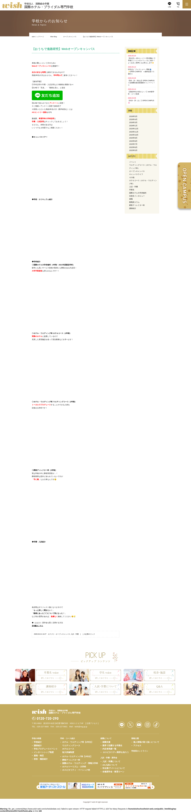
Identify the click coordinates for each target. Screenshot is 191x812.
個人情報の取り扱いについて (146, 742)
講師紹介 (132, 208)
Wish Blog (53, 36)
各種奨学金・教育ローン (113, 772)
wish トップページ (38, 36)
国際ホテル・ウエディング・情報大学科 (80, 763)
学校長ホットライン (139, 751)
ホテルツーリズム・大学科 (74, 766)
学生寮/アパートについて (113, 768)
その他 (131, 177)
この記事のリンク (88, 634)
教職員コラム (134, 202)
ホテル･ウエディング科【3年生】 (77, 756)
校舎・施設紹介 (41, 759)
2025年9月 (133, 138)
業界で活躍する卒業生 (112, 745)
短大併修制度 (68, 752)
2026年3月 (133, 122)
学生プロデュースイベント (46, 749)
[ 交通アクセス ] (92, 723)
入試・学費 (75, 634)
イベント (132, 162)
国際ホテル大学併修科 (137, 193)
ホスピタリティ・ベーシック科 (76, 770)
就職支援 (106, 742)
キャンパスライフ (136, 174)
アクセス (137, 745)
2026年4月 (133, 119)
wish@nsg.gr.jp (81, 727)
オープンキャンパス (69, 36)
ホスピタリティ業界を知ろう (116, 752)
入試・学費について (111, 761)
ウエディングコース (71, 745)
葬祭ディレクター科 (137, 205)
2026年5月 (133, 116)
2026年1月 (133, 126)
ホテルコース (68, 749)
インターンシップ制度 (44, 752)
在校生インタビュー (137, 196)
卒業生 (131, 190)
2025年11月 (133, 132)
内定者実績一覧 (109, 749)
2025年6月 (133, 147)
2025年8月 (133, 141)
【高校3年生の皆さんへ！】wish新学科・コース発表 (141, 91)
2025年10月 (133, 135)
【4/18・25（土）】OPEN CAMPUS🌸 (141, 100)
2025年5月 (133, 150)
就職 (131, 199)
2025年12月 (133, 129)
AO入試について (109, 765)
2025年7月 (133, 144)
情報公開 (135, 738)
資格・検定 (39, 755)
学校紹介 (38, 742)
